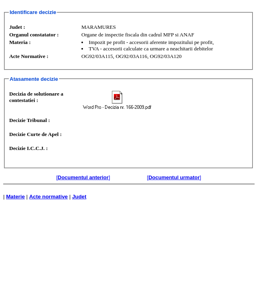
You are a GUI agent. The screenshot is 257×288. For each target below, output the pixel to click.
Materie (15, 197)
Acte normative (48, 197)
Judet (79, 197)
